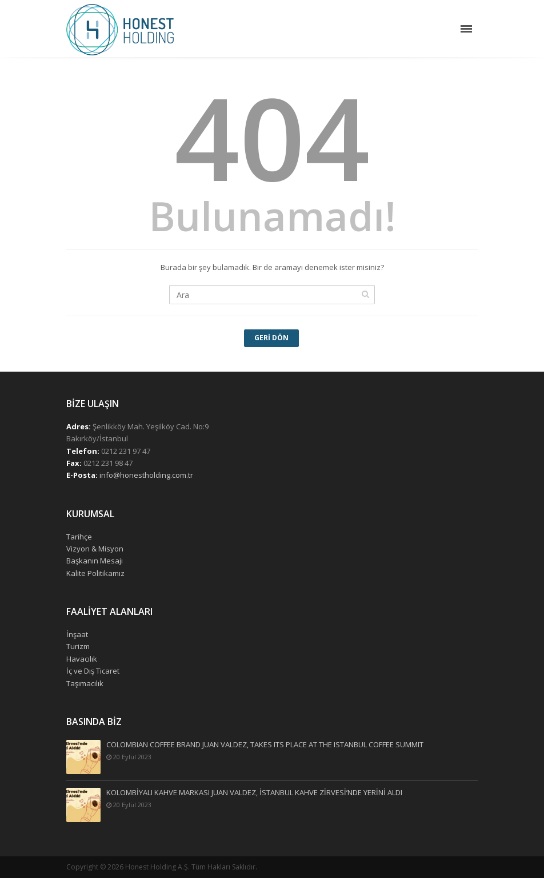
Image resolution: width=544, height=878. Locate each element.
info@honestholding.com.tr (146, 475)
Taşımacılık (84, 683)
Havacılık (81, 659)
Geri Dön (271, 338)
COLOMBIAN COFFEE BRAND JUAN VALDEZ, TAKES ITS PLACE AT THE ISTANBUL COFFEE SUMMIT (264, 745)
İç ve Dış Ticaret (92, 671)
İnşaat (77, 634)
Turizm (78, 646)
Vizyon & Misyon (94, 548)
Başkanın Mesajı (94, 560)
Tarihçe (79, 536)
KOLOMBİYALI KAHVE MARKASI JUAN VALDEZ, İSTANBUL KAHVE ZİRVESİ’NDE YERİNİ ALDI (254, 793)
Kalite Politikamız (95, 573)
